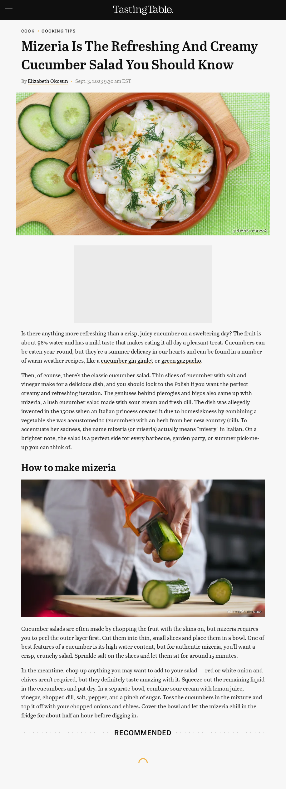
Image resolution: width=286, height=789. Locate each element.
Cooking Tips (58, 31)
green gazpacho (181, 360)
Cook (28, 31)
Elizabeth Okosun (48, 80)
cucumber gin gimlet (127, 360)
